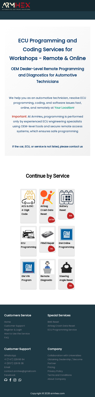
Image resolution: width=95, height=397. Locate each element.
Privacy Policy (55, 371)
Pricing (51, 367)
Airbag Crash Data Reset (61, 325)
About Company (57, 379)
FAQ (6, 337)
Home (7, 321)
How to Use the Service (17, 333)
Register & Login (13, 329)
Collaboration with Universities (64, 355)
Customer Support (14, 325)
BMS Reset (53, 321)
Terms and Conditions (60, 375)
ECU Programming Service (62, 329)
